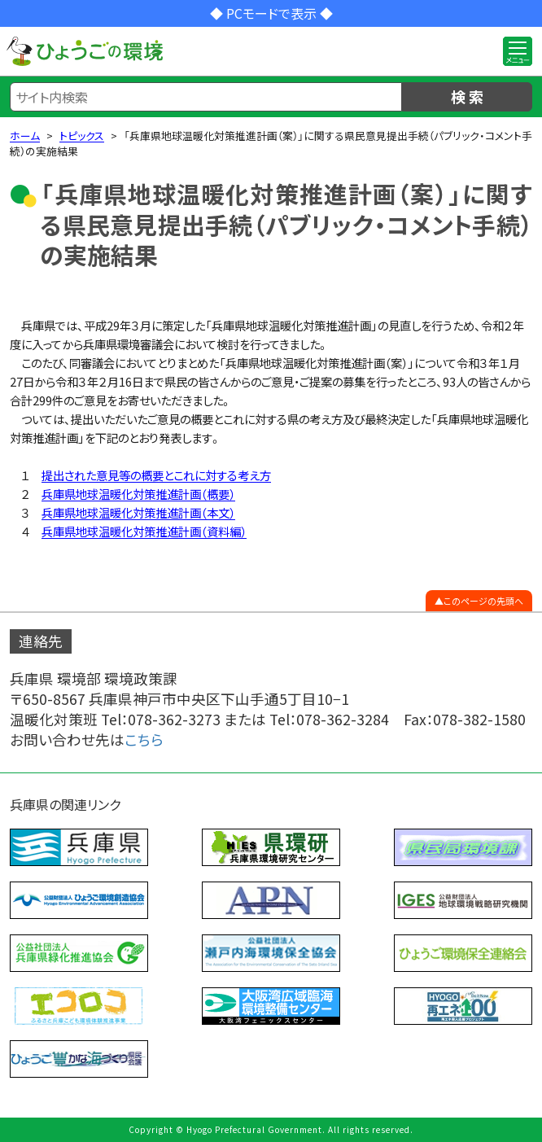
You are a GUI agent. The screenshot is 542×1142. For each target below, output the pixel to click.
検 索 (467, 96)
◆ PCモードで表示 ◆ (271, 13)
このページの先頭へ (483, 600)
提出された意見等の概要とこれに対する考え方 (156, 474)
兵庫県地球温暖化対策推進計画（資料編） (144, 531)
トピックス (81, 135)
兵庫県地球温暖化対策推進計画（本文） (138, 512)
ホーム (25, 135)
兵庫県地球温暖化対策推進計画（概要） (138, 493)
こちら (144, 739)
